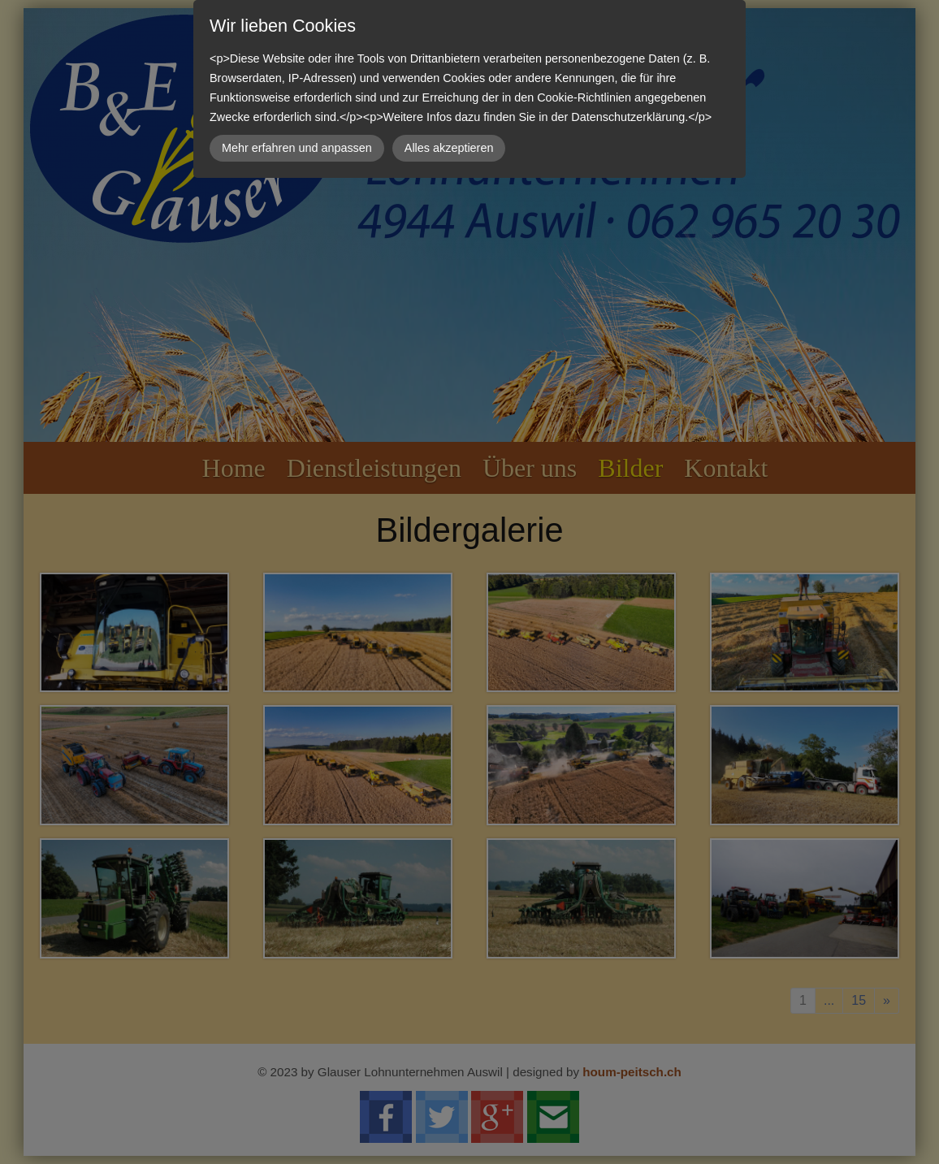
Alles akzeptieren (449, 147)
